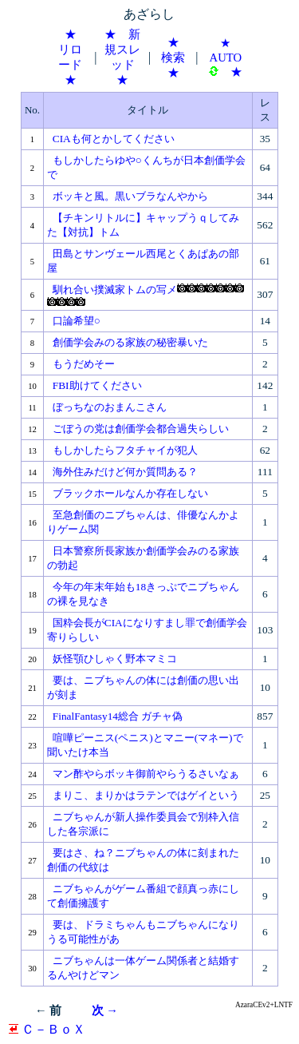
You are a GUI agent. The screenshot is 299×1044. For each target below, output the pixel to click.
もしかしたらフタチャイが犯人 (125, 450)
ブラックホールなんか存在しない (130, 493)
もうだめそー (84, 364)
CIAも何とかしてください (114, 139)
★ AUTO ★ (226, 57)
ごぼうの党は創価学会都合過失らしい (141, 429)
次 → (105, 1010)
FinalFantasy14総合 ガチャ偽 (118, 716)
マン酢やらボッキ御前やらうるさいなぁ (146, 774)
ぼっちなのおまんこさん (110, 407)
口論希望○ (76, 321)
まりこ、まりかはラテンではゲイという (146, 795)
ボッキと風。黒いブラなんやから (130, 196)
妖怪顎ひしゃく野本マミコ (115, 659)
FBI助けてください (97, 385)
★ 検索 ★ (179, 57)
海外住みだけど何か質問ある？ (125, 472)
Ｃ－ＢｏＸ (47, 1029)
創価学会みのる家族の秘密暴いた (130, 342)
